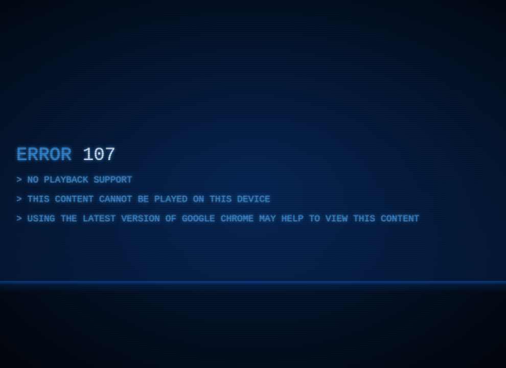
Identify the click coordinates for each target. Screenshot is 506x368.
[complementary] (253, 184)
